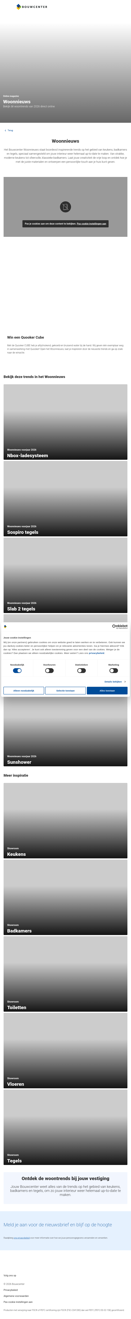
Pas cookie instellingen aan (91, 223)
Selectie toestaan (65, 690)
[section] (65, 422)
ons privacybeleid (22, 1238)
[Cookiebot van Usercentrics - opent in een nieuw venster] (114, 626)
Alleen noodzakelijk (23, 690)
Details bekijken (113, 681)
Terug (8, 130)
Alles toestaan (107, 690)
